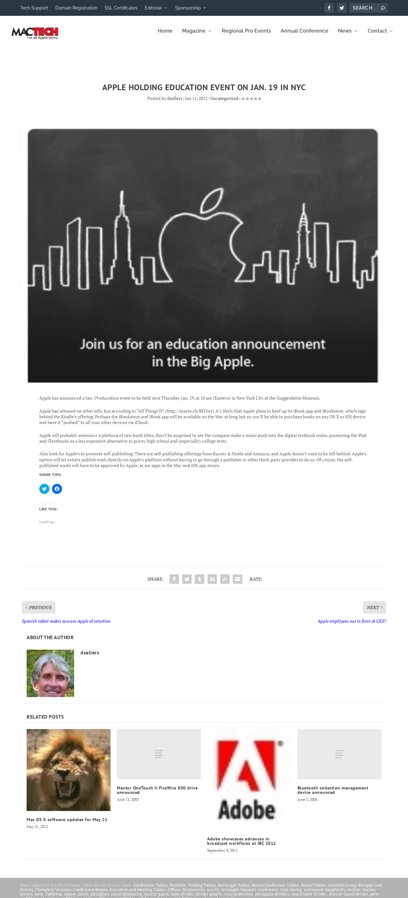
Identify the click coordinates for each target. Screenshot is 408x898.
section (354, 894)
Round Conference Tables (275, 889)
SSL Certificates (121, 7)
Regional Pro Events (246, 35)
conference (268, 894)
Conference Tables (150, 889)
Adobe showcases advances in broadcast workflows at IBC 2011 (241, 845)
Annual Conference (304, 35)
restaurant (313, 894)
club (284, 894)
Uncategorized (224, 103)
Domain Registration (76, 7)
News (345, 35)
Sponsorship (188, 7)
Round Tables (313, 889)
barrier (369, 894)
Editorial (153, 7)
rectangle (230, 894)
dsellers (174, 103)
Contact (377, 35)
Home (165, 35)
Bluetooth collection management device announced (332, 794)
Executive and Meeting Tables (138, 894)
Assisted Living (342, 889)
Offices (174, 894)
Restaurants (193, 894)
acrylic (213, 894)
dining (296, 894)
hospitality (335, 894)
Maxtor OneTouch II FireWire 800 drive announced (157, 794)
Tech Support (34, 7)
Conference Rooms (90, 894)
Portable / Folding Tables (193, 889)
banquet (248, 894)
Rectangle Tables (234, 889)
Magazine (194, 35)
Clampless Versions (53, 894)
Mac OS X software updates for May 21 (67, 824)
